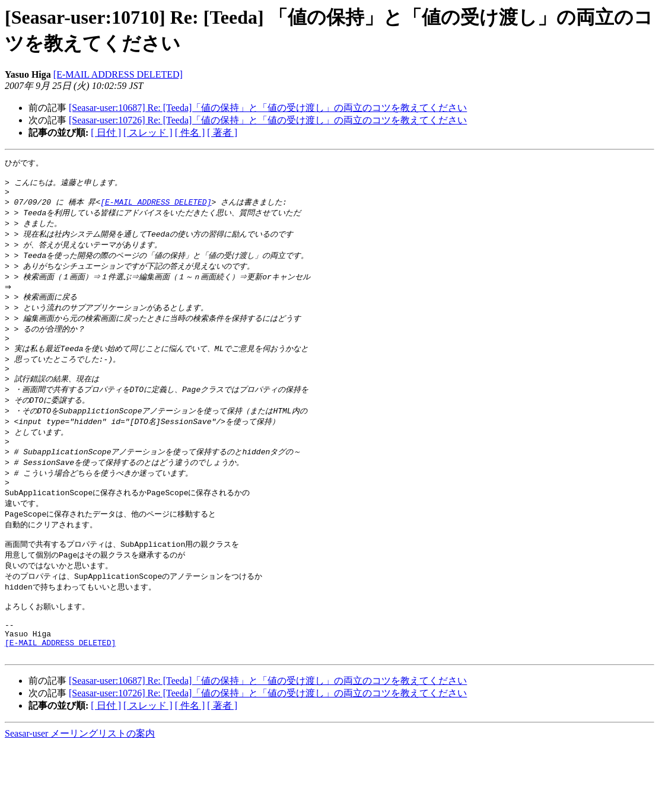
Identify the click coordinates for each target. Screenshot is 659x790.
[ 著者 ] (222, 133)
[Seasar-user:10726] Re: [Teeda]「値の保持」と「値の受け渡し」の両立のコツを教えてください (268, 120)
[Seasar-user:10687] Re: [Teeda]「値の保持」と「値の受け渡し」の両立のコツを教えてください (268, 108)
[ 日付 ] (106, 133)
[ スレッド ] (148, 133)
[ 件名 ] (190, 133)
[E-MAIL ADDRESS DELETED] (118, 74)
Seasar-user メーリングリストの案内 (80, 778)
